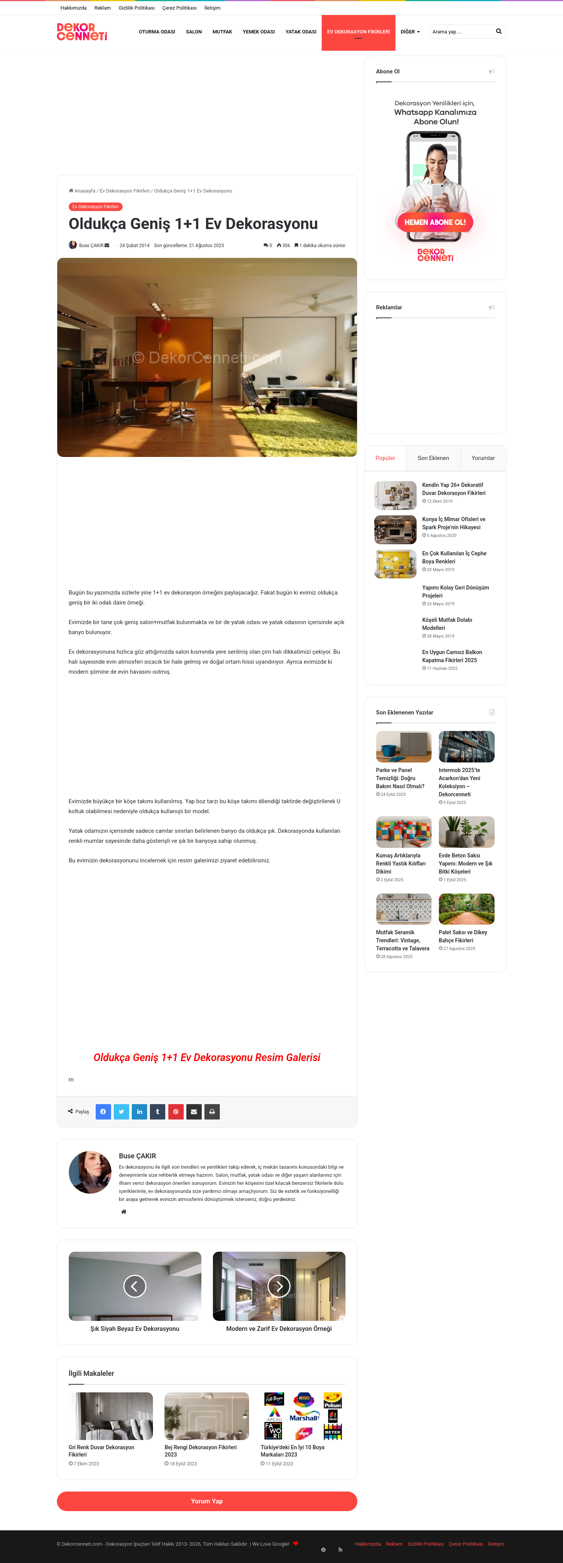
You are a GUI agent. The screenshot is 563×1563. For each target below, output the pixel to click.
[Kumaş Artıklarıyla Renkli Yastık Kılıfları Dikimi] (404, 840)
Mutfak (222, 32)
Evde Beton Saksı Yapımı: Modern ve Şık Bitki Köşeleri (466, 871)
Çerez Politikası (180, 8)
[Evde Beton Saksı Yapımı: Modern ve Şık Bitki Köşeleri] (467, 840)
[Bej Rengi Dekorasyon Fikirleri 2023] (206, 1421)
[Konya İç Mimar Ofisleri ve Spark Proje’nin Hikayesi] (397, 536)
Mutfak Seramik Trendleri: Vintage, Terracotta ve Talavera (403, 949)
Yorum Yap (207, 1506)
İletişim (212, 8)
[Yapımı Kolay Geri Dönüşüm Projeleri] (397, 603)
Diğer (408, 32)
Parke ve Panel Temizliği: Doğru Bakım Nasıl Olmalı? (400, 786)
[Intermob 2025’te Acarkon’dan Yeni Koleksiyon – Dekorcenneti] (467, 755)
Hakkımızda (74, 8)
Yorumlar (483, 462)
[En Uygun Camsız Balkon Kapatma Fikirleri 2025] (397, 668)
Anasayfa (82, 195)
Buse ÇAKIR (94, 250)
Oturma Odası (157, 32)
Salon (194, 32)
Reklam (103, 8)
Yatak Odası (301, 32)
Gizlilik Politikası (137, 8)
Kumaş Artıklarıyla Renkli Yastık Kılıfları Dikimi (401, 871)
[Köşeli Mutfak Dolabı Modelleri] (397, 636)
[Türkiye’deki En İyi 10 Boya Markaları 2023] (303, 1421)
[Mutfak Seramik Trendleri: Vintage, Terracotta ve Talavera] (404, 917)
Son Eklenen (433, 462)
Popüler (385, 462)
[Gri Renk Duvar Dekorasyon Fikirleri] (111, 1421)
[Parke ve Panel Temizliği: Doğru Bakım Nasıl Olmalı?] (404, 755)
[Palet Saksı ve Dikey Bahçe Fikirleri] (467, 917)
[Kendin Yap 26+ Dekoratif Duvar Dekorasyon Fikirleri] (397, 502)
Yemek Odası (259, 32)
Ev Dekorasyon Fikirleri (358, 32)
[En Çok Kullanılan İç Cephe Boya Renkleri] (397, 570)
